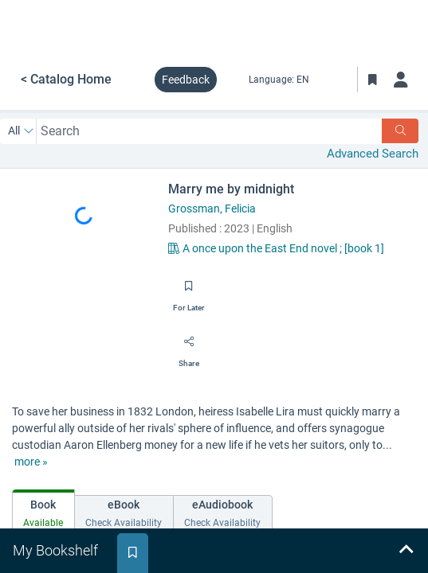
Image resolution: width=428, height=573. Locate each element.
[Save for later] (189, 291)
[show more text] (31, 462)
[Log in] (401, 79)
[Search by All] (21, 131)
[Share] (189, 347)
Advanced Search (372, 153)
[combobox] (209, 131)
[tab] (43, 510)
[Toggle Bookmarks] (372, 79)
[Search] (400, 130)
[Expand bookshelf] (405, 550)
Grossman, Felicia (212, 208)
